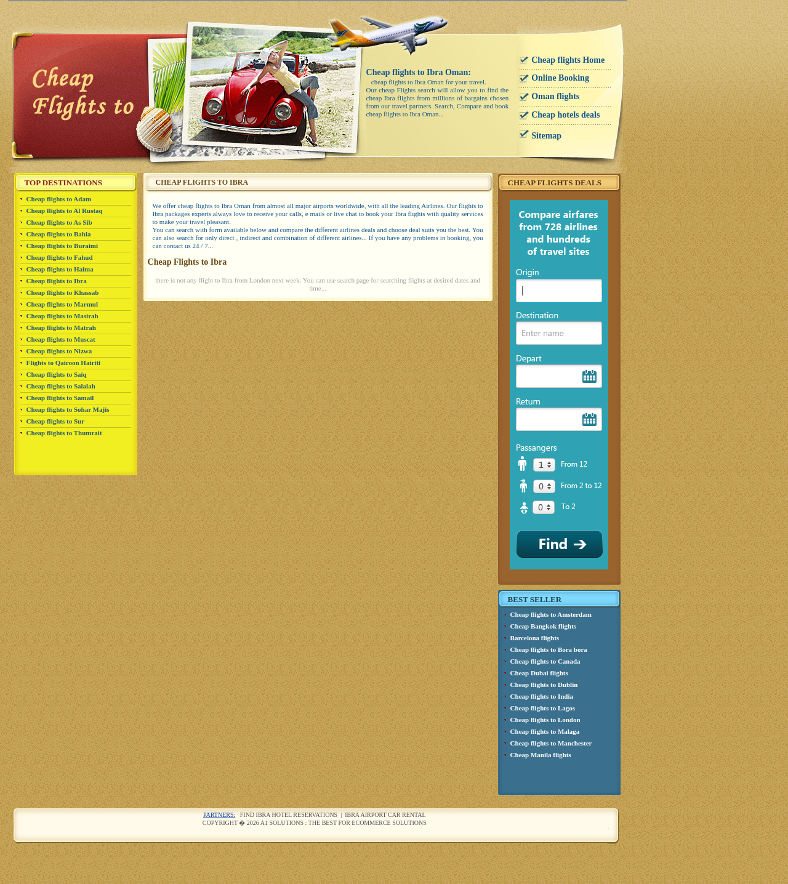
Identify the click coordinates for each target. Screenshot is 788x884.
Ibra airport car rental (385, 814)
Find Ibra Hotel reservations (288, 814)
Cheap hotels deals (565, 114)
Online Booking (560, 77)
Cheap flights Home (568, 60)
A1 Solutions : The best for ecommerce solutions (343, 822)
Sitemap (546, 135)
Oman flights (555, 96)
